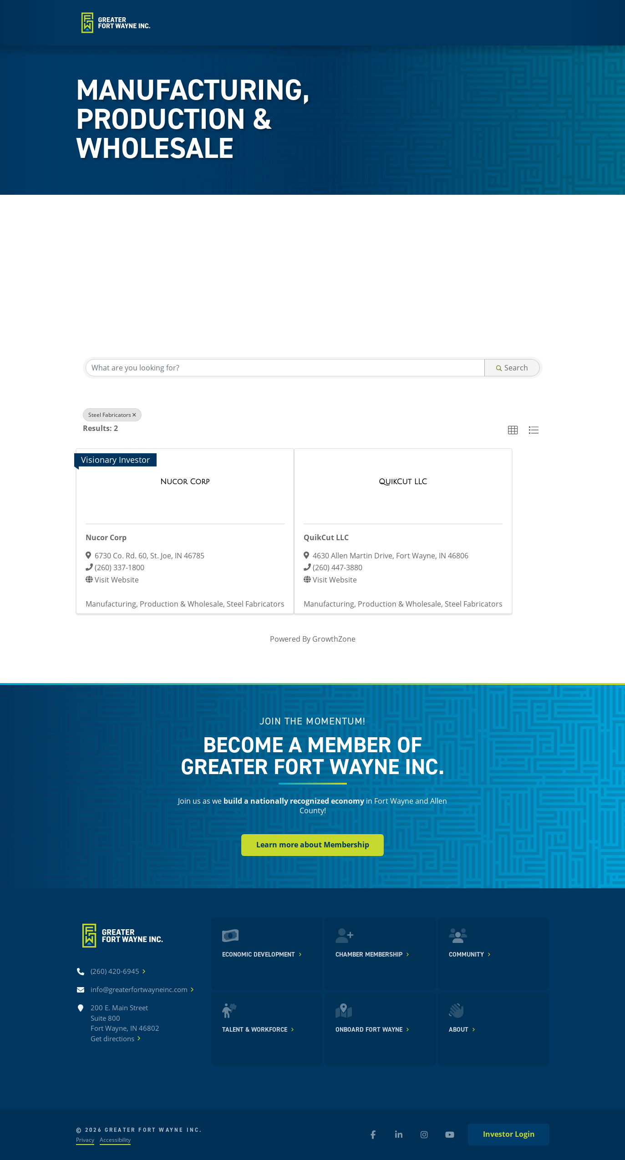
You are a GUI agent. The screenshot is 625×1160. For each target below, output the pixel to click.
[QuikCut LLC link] (403, 481)
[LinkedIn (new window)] (399, 1134)
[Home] (115, 23)
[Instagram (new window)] (424, 1134)
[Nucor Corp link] (184, 481)
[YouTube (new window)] (450, 1134)
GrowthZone (334, 638)
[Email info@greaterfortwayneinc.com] (139, 989)
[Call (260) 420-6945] (115, 971)
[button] (513, 430)
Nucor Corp (106, 537)
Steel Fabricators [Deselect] (112, 414)
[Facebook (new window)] (373, 1134)
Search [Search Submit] (512, 367)
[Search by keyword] (285, 367)
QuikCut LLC (326, 537)
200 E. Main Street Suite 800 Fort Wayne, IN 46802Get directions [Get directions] (125, 1023)
